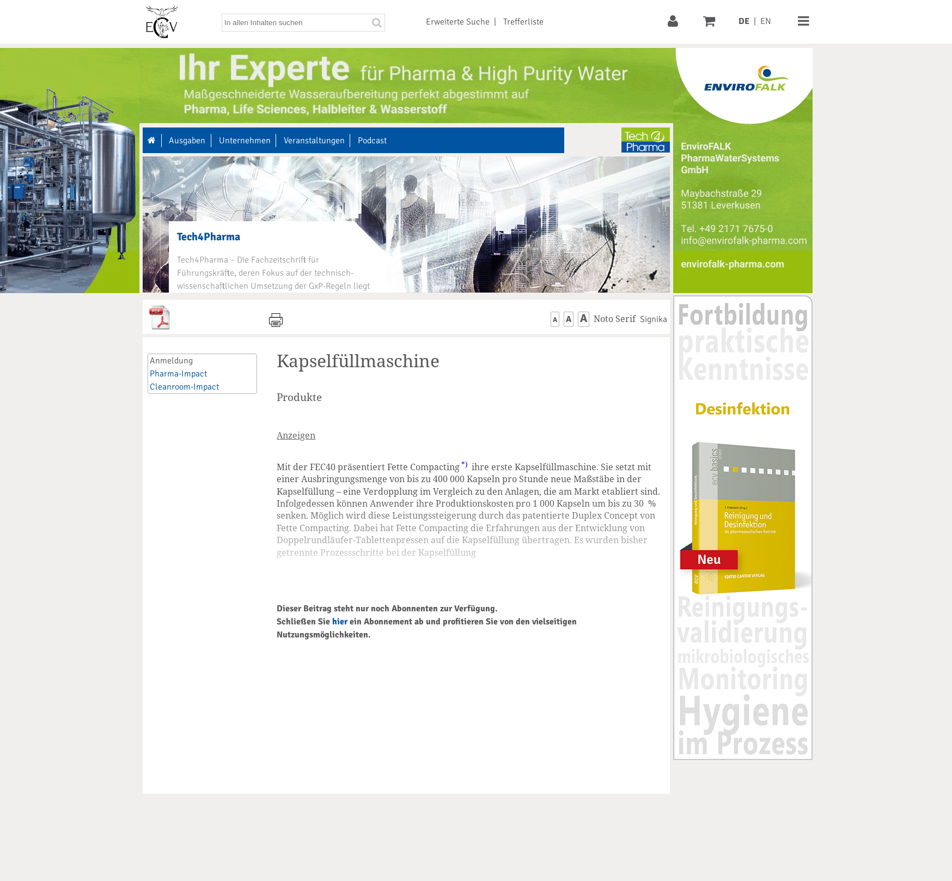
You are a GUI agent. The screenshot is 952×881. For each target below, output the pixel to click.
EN (765, 21)
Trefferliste (523, 21)
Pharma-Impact (178, 373)
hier (339, 621)
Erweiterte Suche (458, 21)
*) (464, 464)
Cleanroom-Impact (184, 386)
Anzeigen (296, 435)
